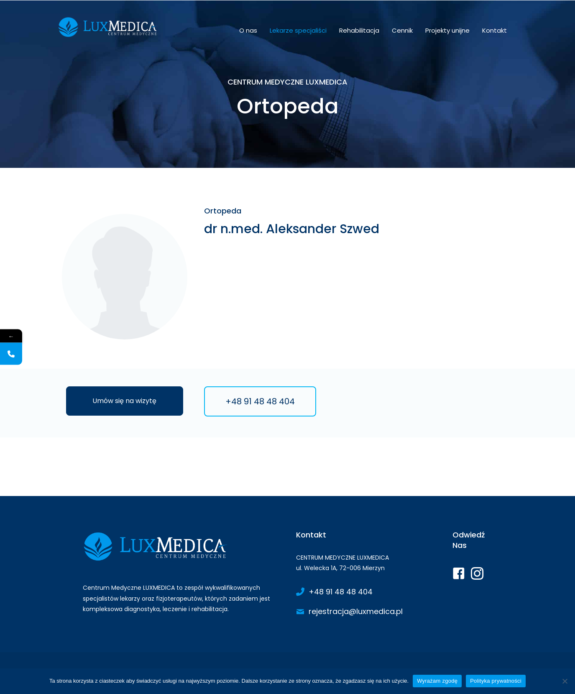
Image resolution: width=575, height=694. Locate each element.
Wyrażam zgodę (437, 681)
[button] (124, 401)
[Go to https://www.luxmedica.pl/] (181, 574)
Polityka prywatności (495, 681)
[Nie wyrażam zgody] (564, 681)
